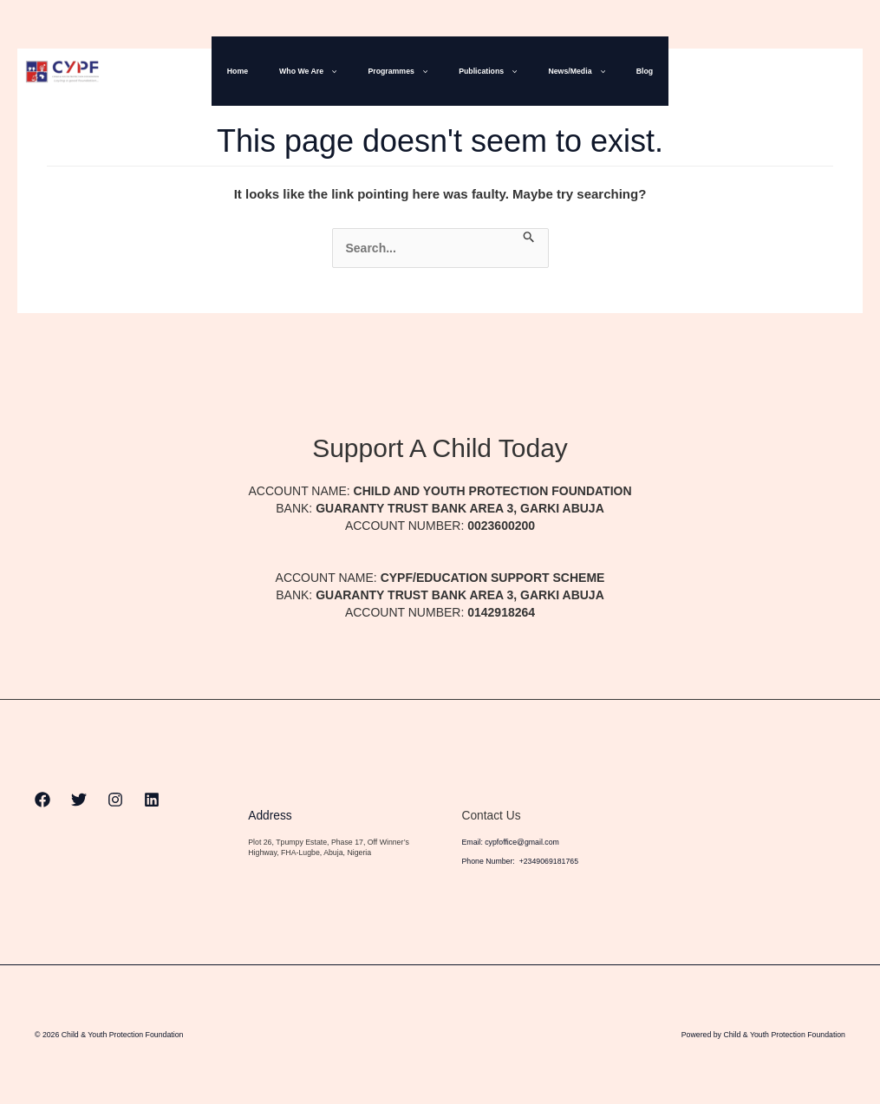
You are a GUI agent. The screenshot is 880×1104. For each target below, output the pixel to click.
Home (263, 71)
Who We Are (323, 71)
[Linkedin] (855, 72)
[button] (345, 71)
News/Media (560, 71)
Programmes (403, 71)
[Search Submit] (529, 237)
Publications (482, 71)
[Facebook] (745, 72)
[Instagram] (818, 72)
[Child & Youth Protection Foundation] (62, 70)
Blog (618, 71)
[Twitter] (782, 72)
